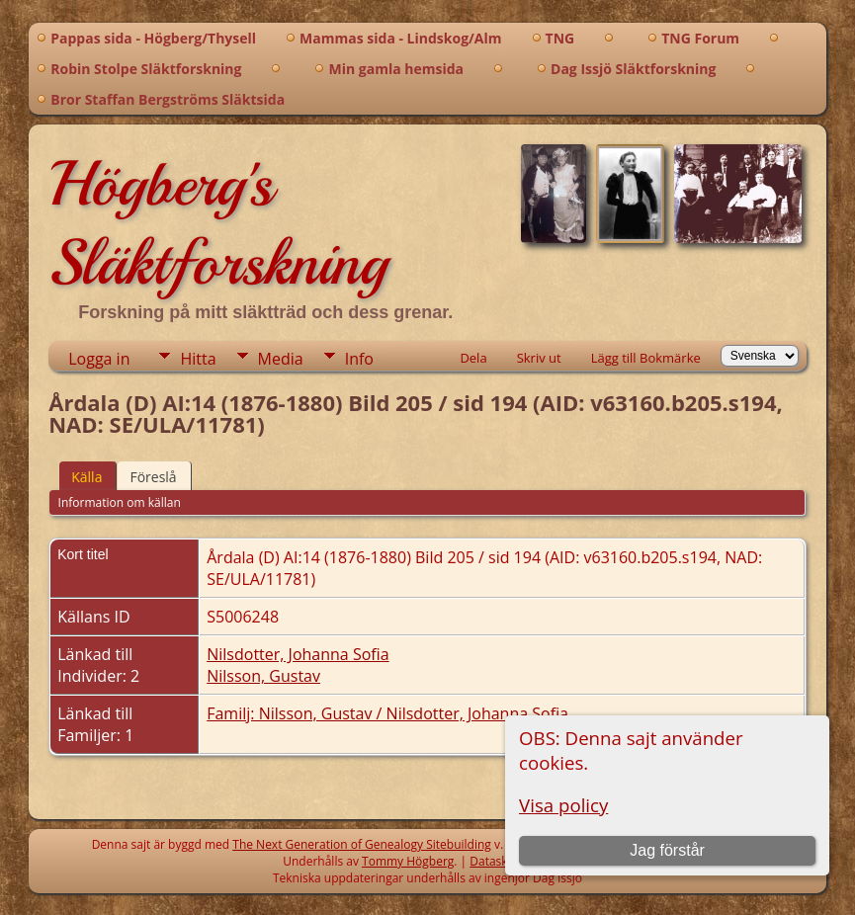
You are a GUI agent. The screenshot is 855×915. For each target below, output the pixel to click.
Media (280, 359)
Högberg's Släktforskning (217, 223)
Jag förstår (667, 850)
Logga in (98, 359)
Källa (86, 476)
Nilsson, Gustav (263, 676)
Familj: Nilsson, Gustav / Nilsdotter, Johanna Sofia (387, 713)
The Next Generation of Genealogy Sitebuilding (361, 844)
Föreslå (152, 476)
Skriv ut (539, 358)
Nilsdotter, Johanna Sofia (297, 654)
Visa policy (563, 804)
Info (359, 359)
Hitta (197, 359)
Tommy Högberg (408, 861)
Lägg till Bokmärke (646, 358)
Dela (473, 358)
